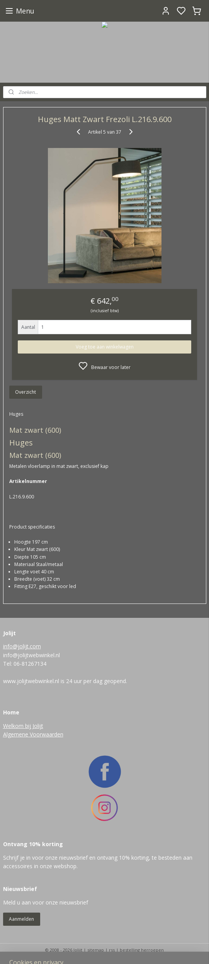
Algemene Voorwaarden (33, 734)
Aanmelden (21, 919)
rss (112, 950)
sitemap (95, 950)
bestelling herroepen (142, 950)
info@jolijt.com (22, 646)
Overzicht (25, 392)
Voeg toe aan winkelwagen (105, 346)
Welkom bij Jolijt (23, 725)
